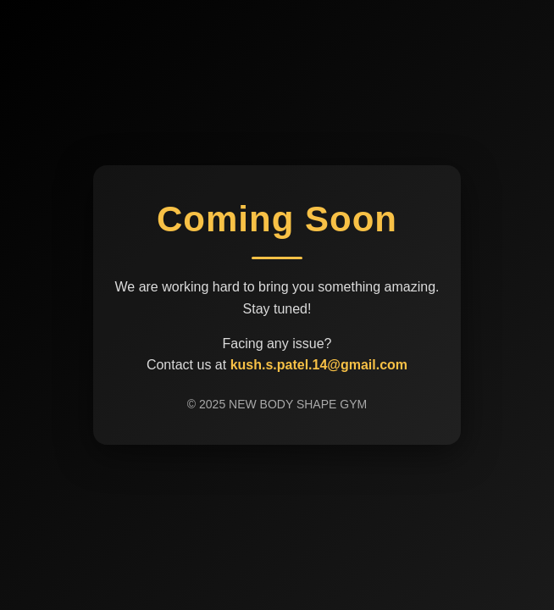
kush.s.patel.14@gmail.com (318, 365)
